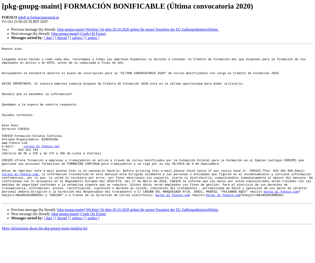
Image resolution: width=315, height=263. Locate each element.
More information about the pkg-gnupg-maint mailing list (44, 259)
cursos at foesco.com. (21, 200)
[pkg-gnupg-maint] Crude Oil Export (78, 34)
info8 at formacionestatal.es (38, 17)
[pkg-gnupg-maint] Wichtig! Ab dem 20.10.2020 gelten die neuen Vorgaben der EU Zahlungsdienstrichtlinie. (138, 29)
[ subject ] (77, 38)
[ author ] (92, 38)
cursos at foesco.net (42, 166)
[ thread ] (62, 38)
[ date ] (49, 38)
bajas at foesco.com (281, 221)
